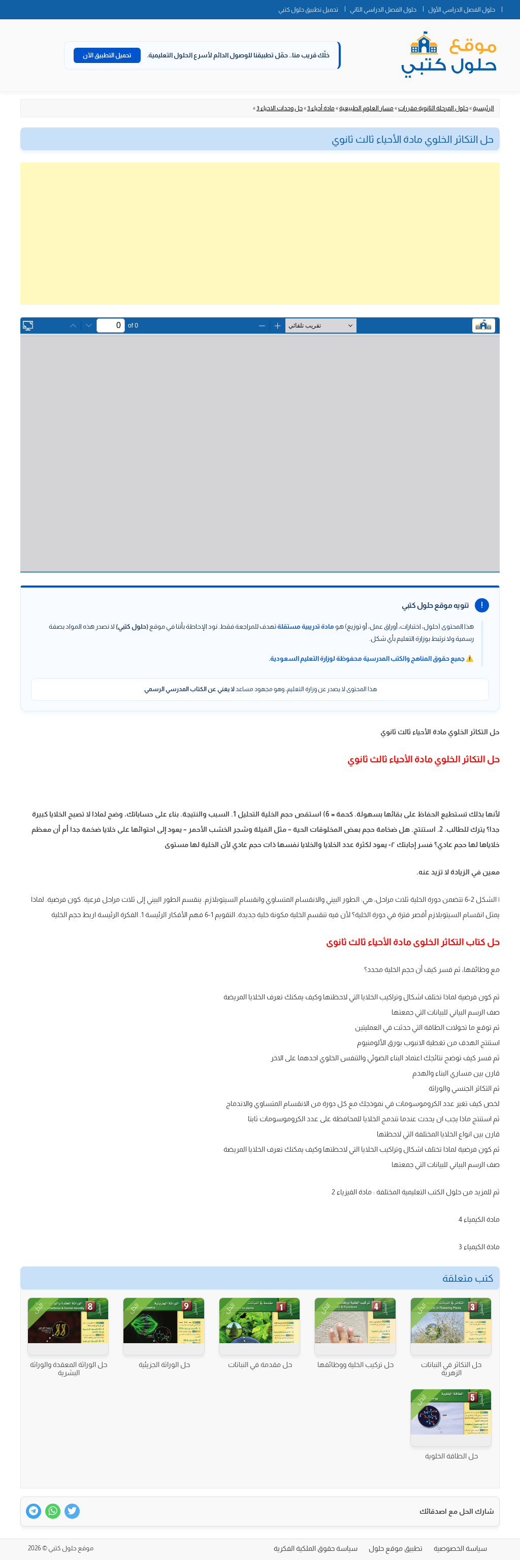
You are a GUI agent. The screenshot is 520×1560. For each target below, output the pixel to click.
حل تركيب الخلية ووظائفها (355, 1364)
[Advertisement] (260, 233)
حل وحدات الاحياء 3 (279, 108)
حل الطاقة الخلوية (451, 1456)
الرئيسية (483, 108)
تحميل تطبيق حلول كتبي (308, 9)
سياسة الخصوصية (460, 1548)
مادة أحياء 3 (321, 108)
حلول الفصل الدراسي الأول (461, 9)
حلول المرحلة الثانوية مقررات (433, 108)
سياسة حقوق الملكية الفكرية (316, 1548)
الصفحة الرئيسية (511, 7)
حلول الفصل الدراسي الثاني (383, 9)
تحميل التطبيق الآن (107, 55)
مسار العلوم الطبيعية (366, 108)
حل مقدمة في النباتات (260, 1364)
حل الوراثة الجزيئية (164, 1364)
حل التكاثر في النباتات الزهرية (451, 1368)
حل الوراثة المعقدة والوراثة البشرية (68, 1368)
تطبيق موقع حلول (395, 1548)
